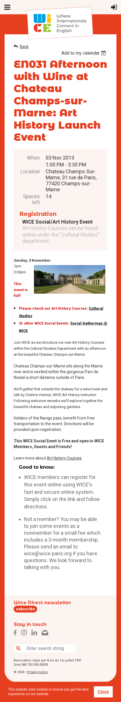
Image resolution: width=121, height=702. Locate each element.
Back (24, 46)
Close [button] (103, 691)
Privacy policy (37, 672)
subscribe (25, 609)
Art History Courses (64, 458)
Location (30, 171)
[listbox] (84, 53)
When (33, 158)
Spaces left (31, 199)
